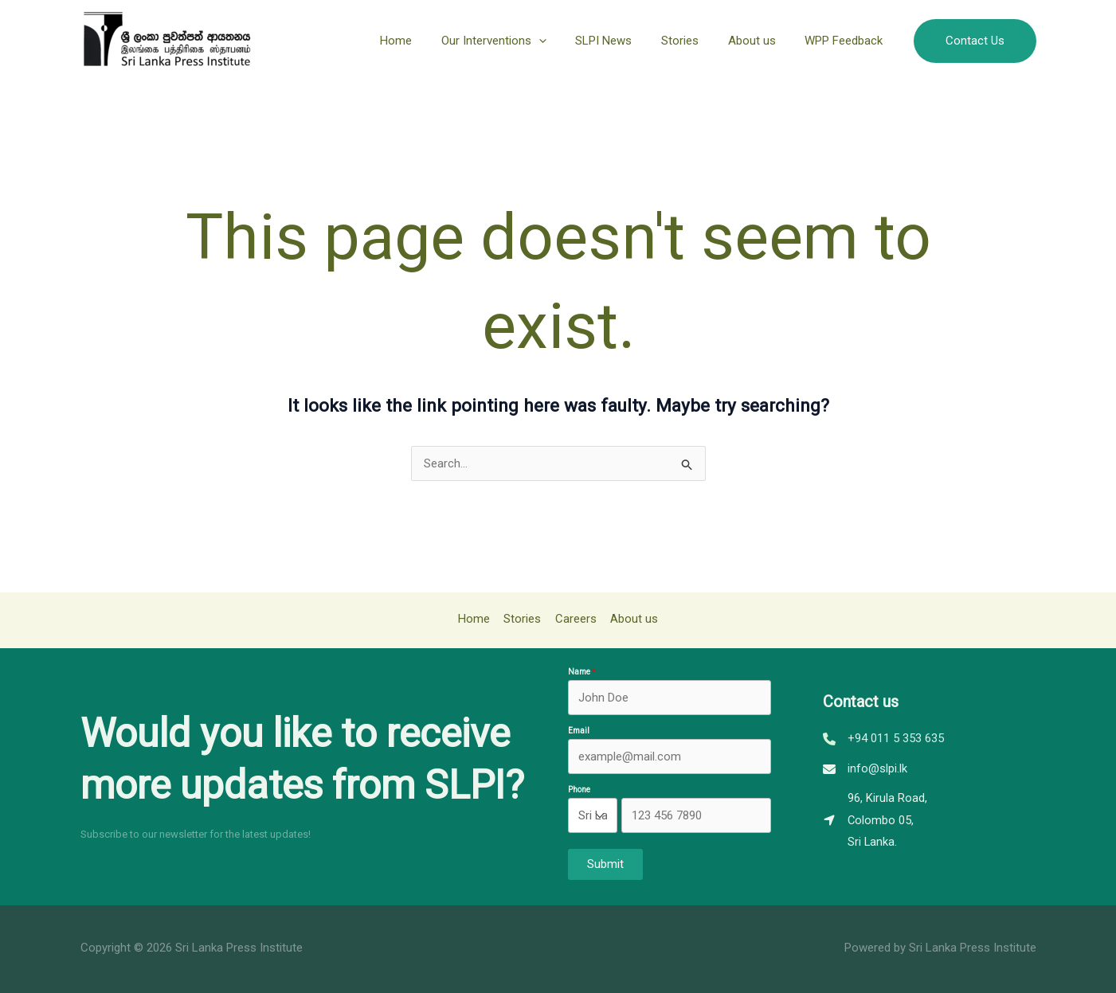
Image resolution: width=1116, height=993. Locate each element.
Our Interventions (517, 40)
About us (760, 40)
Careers (575, 619)
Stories (693, 40)
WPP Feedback (847, 40)
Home (425, 40)
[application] (562, 40)
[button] (975, 41)
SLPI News (622, 40)
